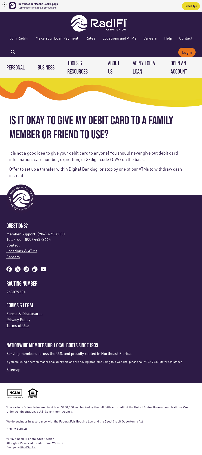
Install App (191, 6)
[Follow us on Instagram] (26, 270)
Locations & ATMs (21, 250)
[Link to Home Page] (98, 22)
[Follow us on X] (18, 270)
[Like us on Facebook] (9, 270)
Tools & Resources (77, 67)
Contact (185, 38)
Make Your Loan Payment (56, 38)
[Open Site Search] (12, 50)
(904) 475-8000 (51, 234)
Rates (90, 38)
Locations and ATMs (119, 38)
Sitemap (13, 369)
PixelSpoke (27, 447)
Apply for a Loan (144, 67)
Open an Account (179, 67)
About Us (113, 67)
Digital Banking (83, 169)
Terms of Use (17, 325)
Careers (150, 38)
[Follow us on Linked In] (35, 270)
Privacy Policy (18, 319)
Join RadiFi (19, 38)
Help (168, 38)
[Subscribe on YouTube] (43, 270)
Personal (15, 67)
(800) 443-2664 (37, 239)
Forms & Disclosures (24, 313)
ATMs (144, 169)
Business (46, 67)
